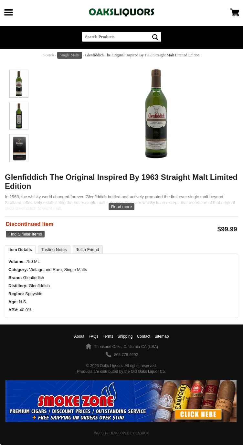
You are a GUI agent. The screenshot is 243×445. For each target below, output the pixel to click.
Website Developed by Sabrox (121, 433)
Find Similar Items (25, 234)
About (79, 336)
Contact (143, 336)
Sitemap (161, 336)
